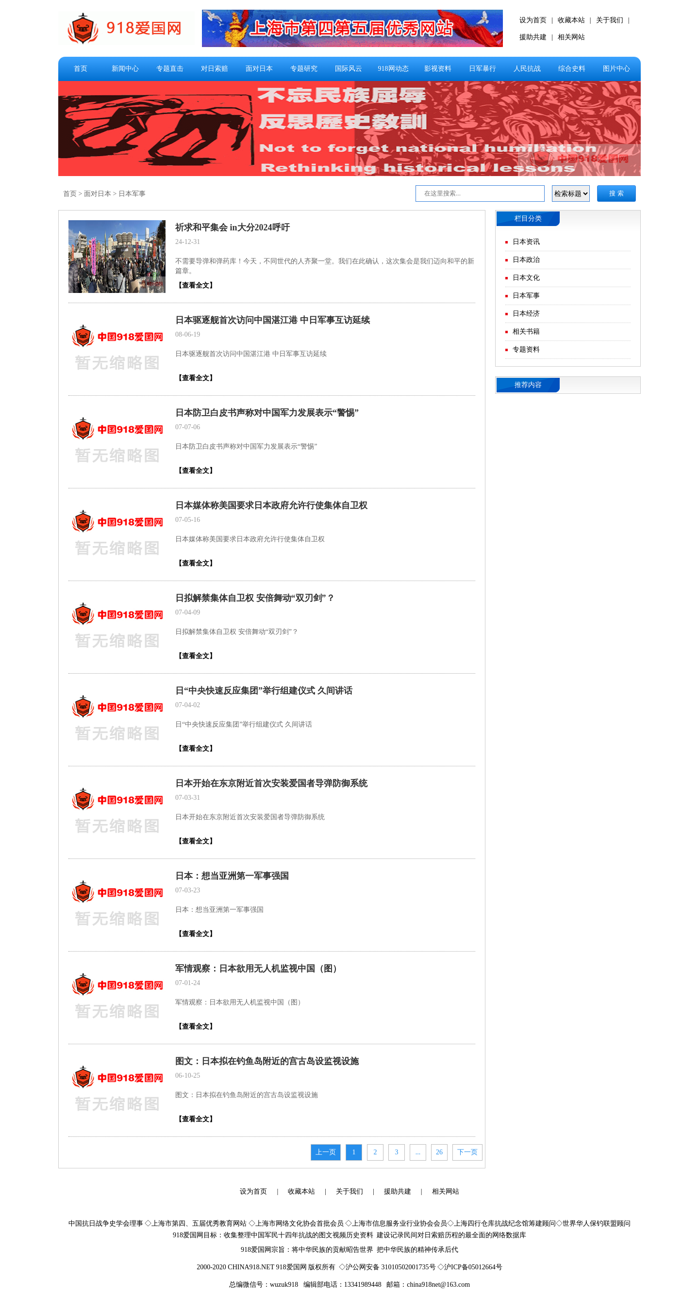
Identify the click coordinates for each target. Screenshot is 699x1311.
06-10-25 (187, 1075)
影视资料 (437, 68)
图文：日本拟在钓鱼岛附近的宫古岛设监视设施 (267, 1061)
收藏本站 (571, 20)
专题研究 (303, 68)
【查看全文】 (195, 285)
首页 (80, 68)
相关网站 (571, 37)
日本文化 (526, 277)
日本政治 (526, 259)
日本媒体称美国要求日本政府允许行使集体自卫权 (271, 505)
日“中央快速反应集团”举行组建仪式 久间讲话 (263, 691)
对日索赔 (214, 68)
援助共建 (533, 37)
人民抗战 (527, 68)
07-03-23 (187, 890)
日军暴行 (482, 68)
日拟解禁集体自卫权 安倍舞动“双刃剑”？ (255, 598)
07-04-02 (187, 705)
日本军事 (132, 193)
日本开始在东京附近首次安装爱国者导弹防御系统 (271, 783)
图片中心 (616, 68)
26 (439, 1152)
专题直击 (169, 68)
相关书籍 (526, 331)
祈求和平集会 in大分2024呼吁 (232, 227)
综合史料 (571, 68)
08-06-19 (187, 334)
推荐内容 (528, 384)
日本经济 (526, 313)
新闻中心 (125, 68)
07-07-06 (187, 427)
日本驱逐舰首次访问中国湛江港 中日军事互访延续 (272, 320)
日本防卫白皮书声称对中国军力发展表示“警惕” (267, 413)
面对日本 (259, 68)
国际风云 (348, 68)
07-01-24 (187, 983)
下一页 (467, 1152)
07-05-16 (187, 519)
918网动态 (393, 68)
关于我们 (609, 20)
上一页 (326, 1152)
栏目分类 (528, 218)
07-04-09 (187, 612)
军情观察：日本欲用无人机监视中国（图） (258, 968)
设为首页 (533, 20)
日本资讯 (526, 241)
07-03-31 (187, 797)
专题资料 (526, 349)
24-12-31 (187, 241)
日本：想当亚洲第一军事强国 (232, 876)
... (418, 1152)
